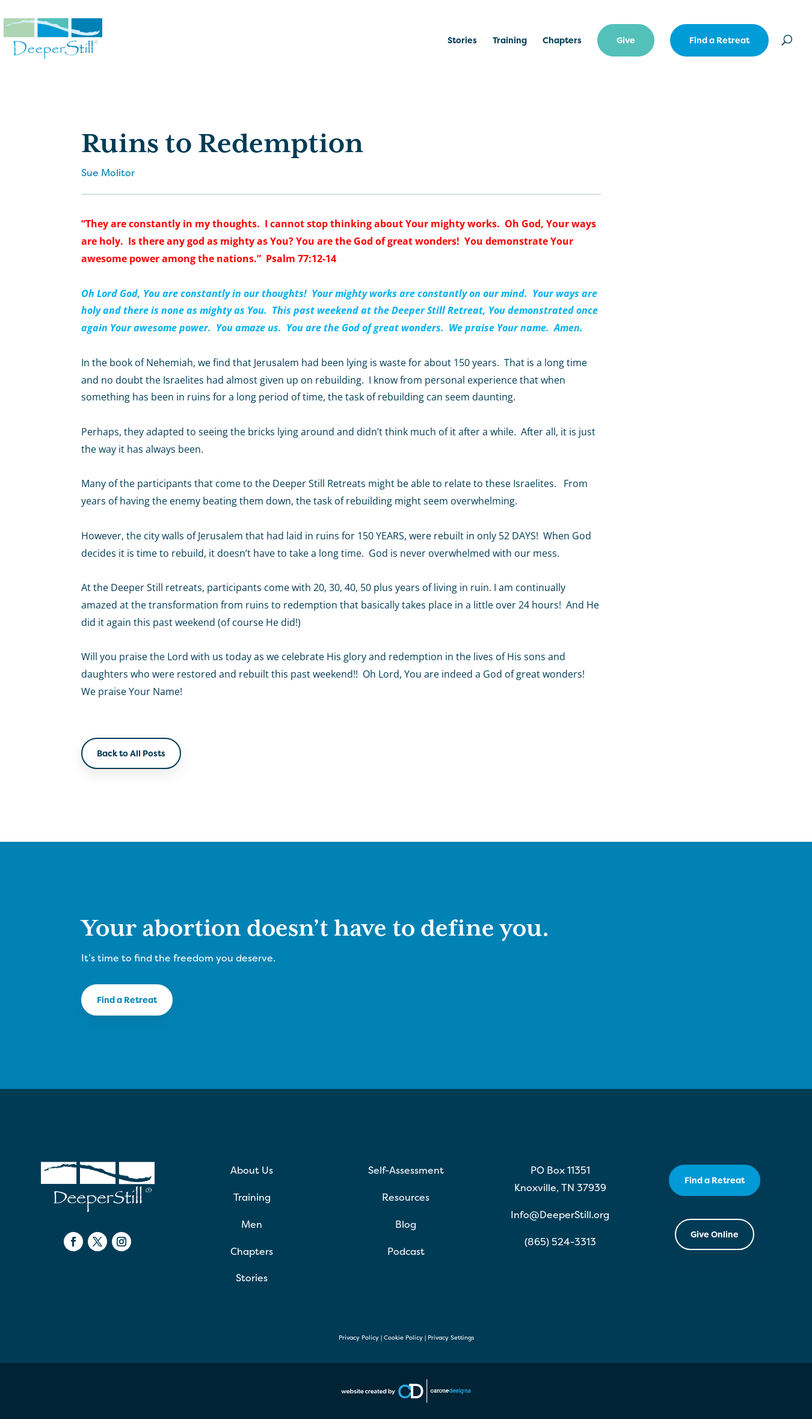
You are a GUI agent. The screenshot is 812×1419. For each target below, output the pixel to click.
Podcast (406, 1251)
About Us (251, 1170)
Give (626, 40)
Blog (405, 1224)
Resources (405, 1197)
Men (251, 1224)
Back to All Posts (131, 753)
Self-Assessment (406, 1170)
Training (510, 41)
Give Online (715, 1234)
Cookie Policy (403, 1337)
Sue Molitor (108, 172)
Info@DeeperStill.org (560, 1214)
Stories (462, 41)
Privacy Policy (359, 1337)
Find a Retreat (719, 40)
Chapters (562, 41)
